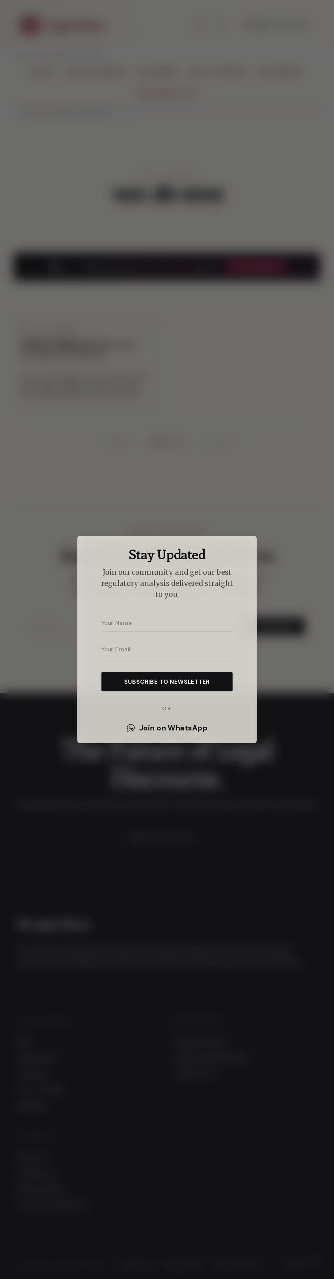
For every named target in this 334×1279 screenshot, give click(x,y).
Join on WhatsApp (167, 728)
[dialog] (167, 639)
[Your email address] (167, 649)
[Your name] (167, 623)
